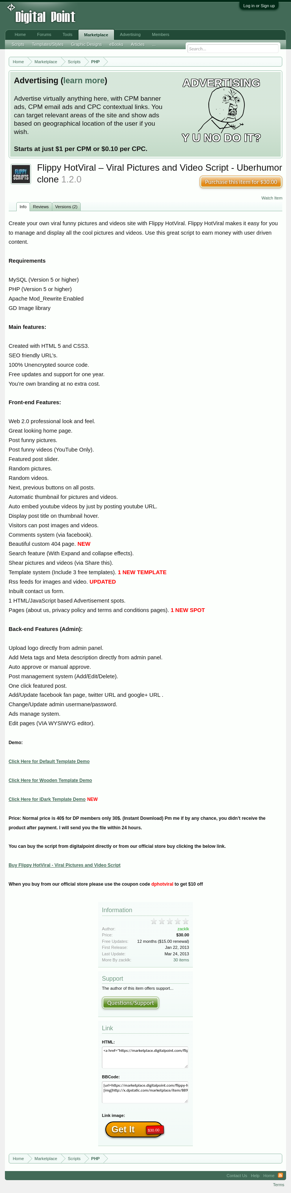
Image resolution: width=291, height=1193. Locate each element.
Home (20, 34)
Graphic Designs (86, 44)
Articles (137, 44)
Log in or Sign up (259, 5)
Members (160, 34)
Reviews (41, 206)
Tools (67, 34)
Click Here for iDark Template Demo (47, 799)
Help (255, 1175)
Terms (278, 1184)
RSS (280, 1176)
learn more (84, 80)
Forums (44, 34)
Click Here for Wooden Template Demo (50, 780)
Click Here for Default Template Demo (49, 761)
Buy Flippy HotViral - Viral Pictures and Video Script (64, 865)
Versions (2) (66, 206)
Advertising (130, 34)
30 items (181, 960)
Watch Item (271, 198)
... (154, 44)
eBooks (117, 44)
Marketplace (96, 35)
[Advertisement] (125, 16)
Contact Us (237, 1175)
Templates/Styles (47, 44)
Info (23, 206)
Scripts (18, 44)
